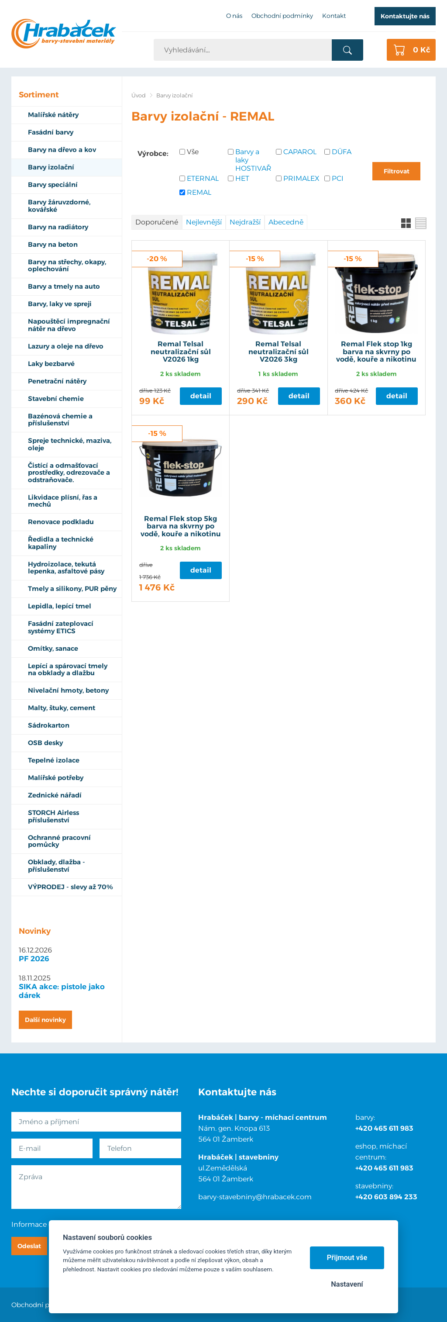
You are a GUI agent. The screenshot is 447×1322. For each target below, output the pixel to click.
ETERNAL (203, 178)
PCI (338, 178)
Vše (193, 152)
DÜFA (341, 152)
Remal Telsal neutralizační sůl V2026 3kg (278, 351)
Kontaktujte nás (405, 16)
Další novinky (45, 1020)
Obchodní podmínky (44, 1305)
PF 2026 (34, 958)
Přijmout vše (347, 1257)
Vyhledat (347, 50)
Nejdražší (245, 222)
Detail (200, 396)
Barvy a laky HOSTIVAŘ (253, 160)
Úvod (138, 95)
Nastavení (347, 1284)
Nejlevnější (204, 222)
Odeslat (29, 1246)
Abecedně (285, 222)
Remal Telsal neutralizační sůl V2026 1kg (181, 351)
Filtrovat (396, 171)
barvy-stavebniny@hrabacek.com (255, 1197)
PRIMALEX (301, 178)
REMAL (199, 192)
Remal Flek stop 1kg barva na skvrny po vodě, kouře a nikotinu (376, 351)
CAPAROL (299, 152)
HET (242, 178)
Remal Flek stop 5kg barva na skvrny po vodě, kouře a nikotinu (181, 526)
